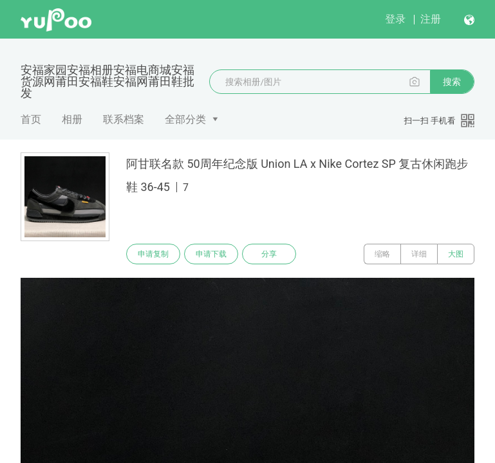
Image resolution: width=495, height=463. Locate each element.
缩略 (382, 254)
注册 (430, 19)
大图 (455, 254)
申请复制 (153, 254)
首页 (31, 119)
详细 (419, 254)
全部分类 (185, 119)
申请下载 (211, 254)
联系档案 (123, 119)
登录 (395, 19)
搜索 (452, 82)
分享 (269, 254)
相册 (72, 119)
